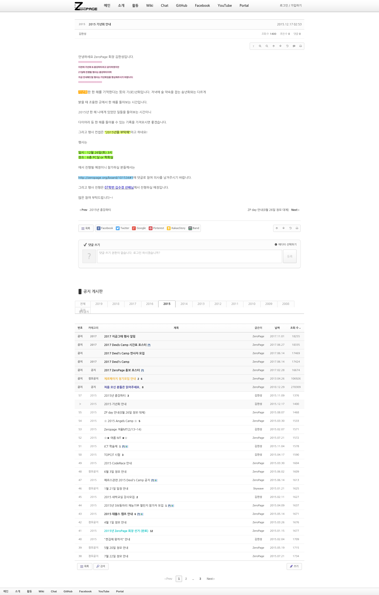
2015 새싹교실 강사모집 (119, 497)
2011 (234, 303)
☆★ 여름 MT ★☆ (115, 438)
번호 (80, 328)
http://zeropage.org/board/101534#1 (105, 177)
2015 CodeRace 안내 (118, 463)
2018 (115, 303)
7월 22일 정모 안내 (116, 556)
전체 (83, 303)
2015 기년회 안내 (100, 24)
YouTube (103, 591)
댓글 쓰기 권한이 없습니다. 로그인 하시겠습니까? (129, 252)
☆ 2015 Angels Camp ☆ (121, 421)
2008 (285, 303)
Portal (120, 591)
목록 (85, 228)
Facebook (85, 591)
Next (210, 579)
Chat (54, 591)
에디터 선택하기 (286, 244)
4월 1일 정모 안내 (115, 522)
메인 (5, 591)
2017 (132, 303)
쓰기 (293, 566)
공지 (83, 310)
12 (151, 531)
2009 (268, 303)
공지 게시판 (93, 291)
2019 (98, 303)
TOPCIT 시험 (112, 454)
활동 (29, 591)
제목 (176, 328)
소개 (17, 591)
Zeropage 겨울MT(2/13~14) (122, 429)
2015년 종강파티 (115, 395)
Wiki (41, 591)
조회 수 (295, 328)
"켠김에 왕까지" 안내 (117, 539)
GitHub (68, 591)
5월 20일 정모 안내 (116, 547)
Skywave (258, 488)
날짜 (277, 328)
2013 (200, 303)
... (193, 579)
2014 (184, 303)
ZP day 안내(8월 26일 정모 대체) (124, 412)
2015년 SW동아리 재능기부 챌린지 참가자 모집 (134, 505)
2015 (166, 303)
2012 (217, 303)
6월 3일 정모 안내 (115, 471)
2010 (251, 303)
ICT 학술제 (111, 446)
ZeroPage (258, 336)
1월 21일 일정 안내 (116, 488)
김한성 (82, 34)
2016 (149, 303)
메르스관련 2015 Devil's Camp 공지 (127, 480)
